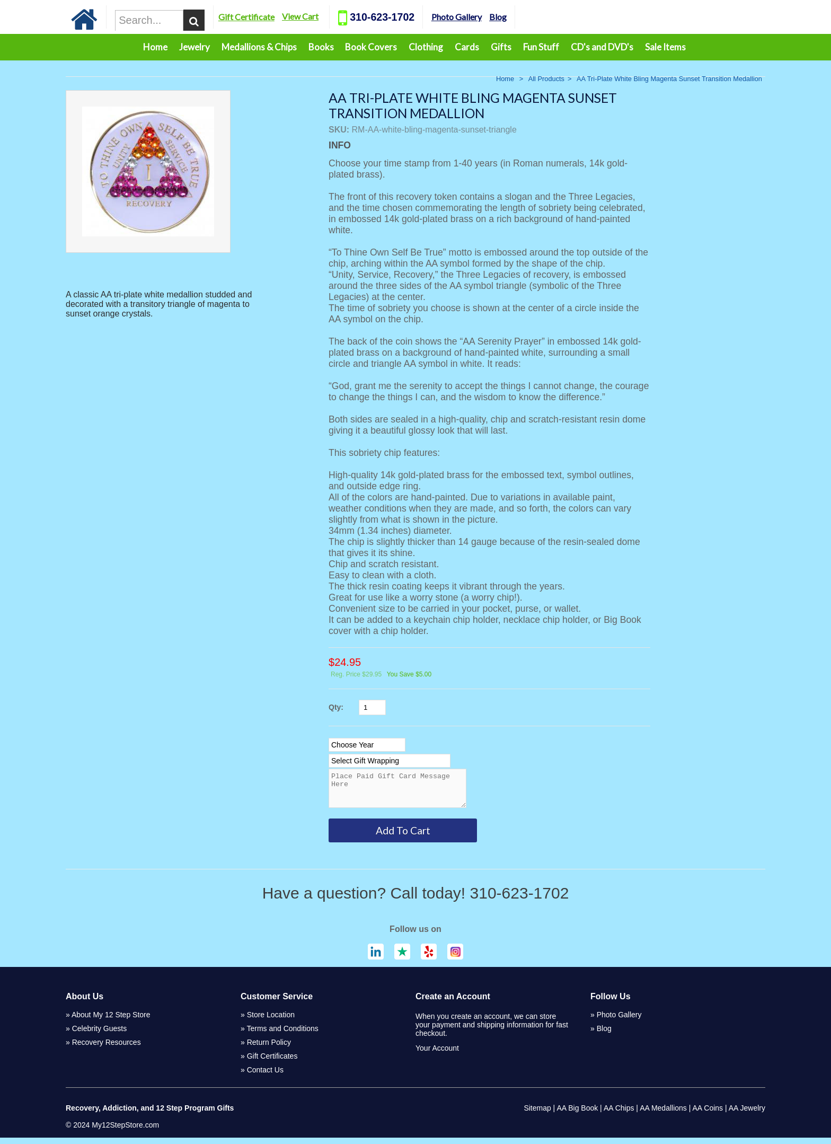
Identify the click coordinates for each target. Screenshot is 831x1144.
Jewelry (194, 46)
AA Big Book (577, 1114)
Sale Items (665, 46)
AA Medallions (663, 1114)
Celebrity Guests (99, 1035)
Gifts (501, 46)
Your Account (437, 1054)
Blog (538, 17)
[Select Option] (367, 745)
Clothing (426, 46)
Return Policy (269, 1048)
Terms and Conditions (282, 1035)
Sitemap (537, 1114)
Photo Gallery (496, 17)
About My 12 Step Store (111, 1021)
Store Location (271, 1021)
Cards (467, 46)
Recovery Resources (106, 1048)
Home (155, 46)
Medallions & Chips (259, 46)
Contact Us (265, 1076)
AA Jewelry (747, 1114)
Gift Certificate (287, 17)
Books (321, 46)
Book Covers (371, 46)
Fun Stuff (541, 46)
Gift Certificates (272, 1062)
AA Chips (619, 1114)
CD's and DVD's (602, 46)
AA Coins (708, 1114)
